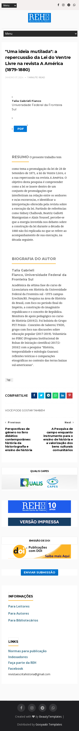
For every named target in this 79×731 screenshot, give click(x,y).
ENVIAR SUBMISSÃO (39, 572)
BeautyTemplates (50, 716)
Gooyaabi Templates (49, 724)
